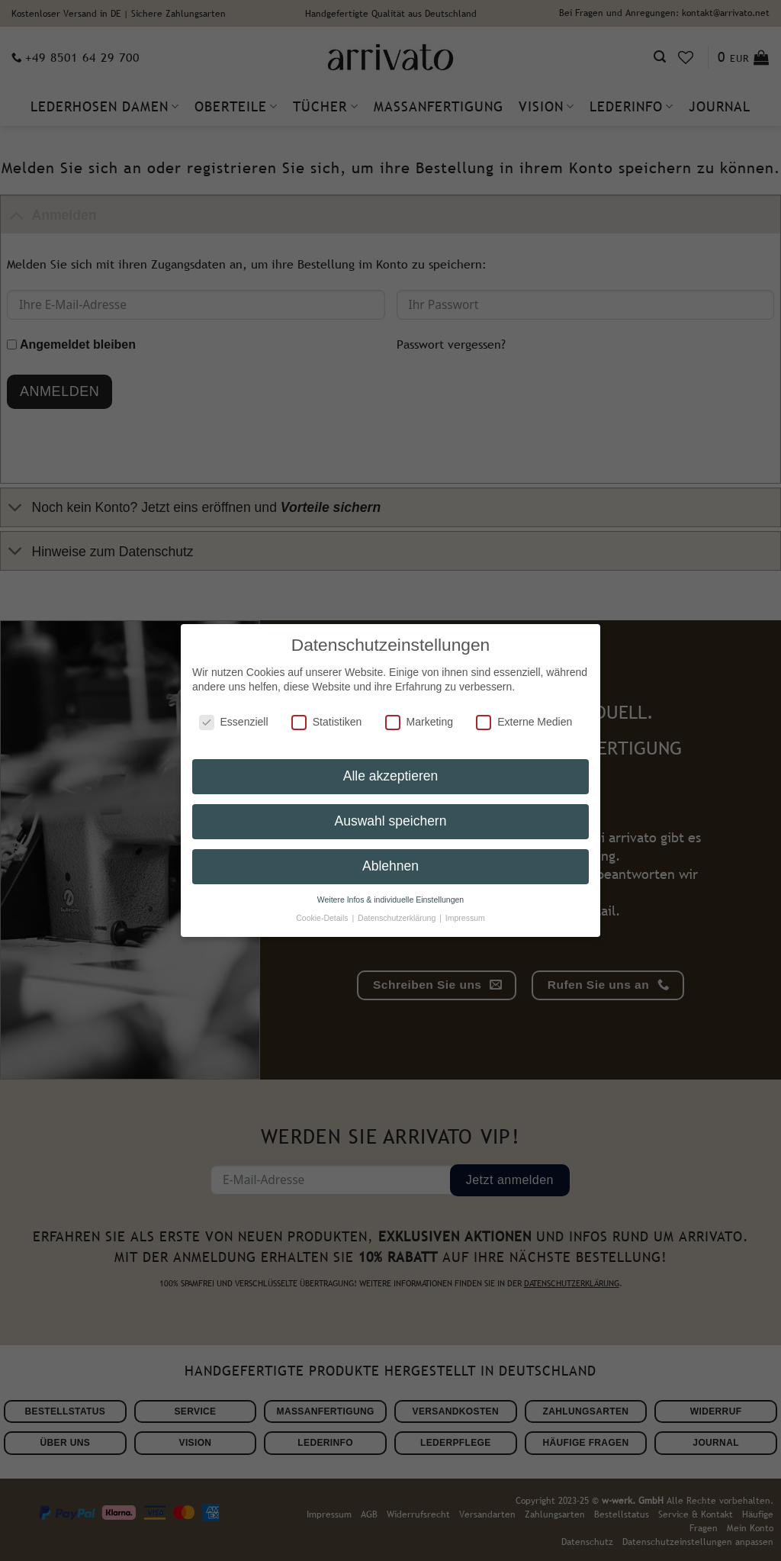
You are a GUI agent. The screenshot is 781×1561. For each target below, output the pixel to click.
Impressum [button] (465, 907)
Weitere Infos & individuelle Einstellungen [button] (390, 888)
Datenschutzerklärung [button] (398, 907)
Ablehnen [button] (390, 855)
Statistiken (326, 711)
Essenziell (233, 711)
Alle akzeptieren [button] (391, 765)
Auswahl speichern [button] (391, 810)
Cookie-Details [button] (323, 907)
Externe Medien (524, 711)
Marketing (419, 711)
